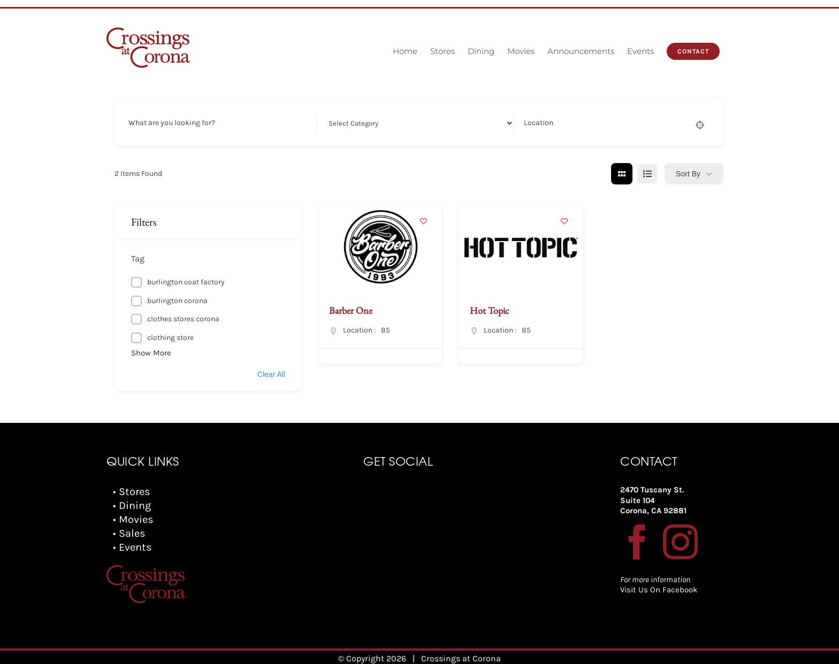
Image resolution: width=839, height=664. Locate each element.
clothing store (170, 337)
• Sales (129, 533)
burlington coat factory (186, 282)
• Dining (132, 505)
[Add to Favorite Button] (423, 221)
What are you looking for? (171, 122)
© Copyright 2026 (372, 653)
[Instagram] (680, 541)
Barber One (350, 310)
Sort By (688, 173)
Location (538, 122)
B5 (385, 330)
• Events (132, 547)
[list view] (647, 173)
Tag (137, 258)
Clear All (271, 374)
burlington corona (177, 300)
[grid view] (621, 173)
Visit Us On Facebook (658, 589)
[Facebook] (637, 541)
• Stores (131, 491)
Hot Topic (489, 310)
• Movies (133, 519)
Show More (151, 353)
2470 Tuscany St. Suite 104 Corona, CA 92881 (653, 500)
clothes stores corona (183, 318)
